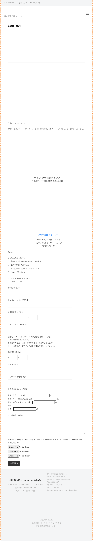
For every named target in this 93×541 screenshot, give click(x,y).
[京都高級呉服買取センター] (25, 504)
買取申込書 (36, 3)
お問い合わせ (23, 3)
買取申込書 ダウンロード (49, 235)
